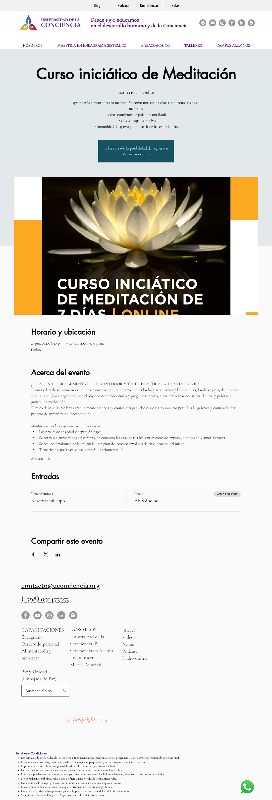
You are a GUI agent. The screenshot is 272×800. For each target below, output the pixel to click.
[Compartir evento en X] (45, 554)
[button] (193, 43)
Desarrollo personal (40, 644)
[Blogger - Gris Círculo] (251, 22)
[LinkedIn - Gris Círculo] (61, 615)
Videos (128, 637)
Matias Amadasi (86, 665)
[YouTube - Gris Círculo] (212, 22)
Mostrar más (41, 458)
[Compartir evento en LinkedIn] (57, 554)
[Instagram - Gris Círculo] (222, 22)
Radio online (134, 658)
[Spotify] (202, 22)
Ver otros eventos (136, 154)
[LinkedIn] (241, 22)
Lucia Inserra (83, 658)
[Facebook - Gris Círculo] (231, 22)
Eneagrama (31, 637)
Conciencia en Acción (91, 651)
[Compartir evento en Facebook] (33, 554)
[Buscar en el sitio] (39, 690)
